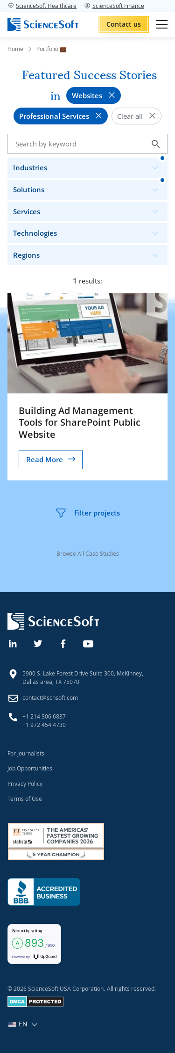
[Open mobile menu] (162, 24)
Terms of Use (24, 798)
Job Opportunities (29, 768)
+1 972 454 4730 (44, 724)
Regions (89, 253)
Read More (44, 459)
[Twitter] (38, 642)
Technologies (89, 231)
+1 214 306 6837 (44, 716)
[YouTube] (88, 642)
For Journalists (25, 753)
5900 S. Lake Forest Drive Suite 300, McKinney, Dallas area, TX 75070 (82, 677)
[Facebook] (63, 642)
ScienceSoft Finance (114, 5)
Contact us (123, 24)
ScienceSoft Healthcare (42, 5)
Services (89, 209)
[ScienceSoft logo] (42, 24)
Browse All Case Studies (87, 553)
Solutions (89, 187)
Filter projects (87, 513)
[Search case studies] (87, 144)
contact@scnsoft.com (50, 697)
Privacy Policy (24, 783)
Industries (89, 165)
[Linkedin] (13, 642)
